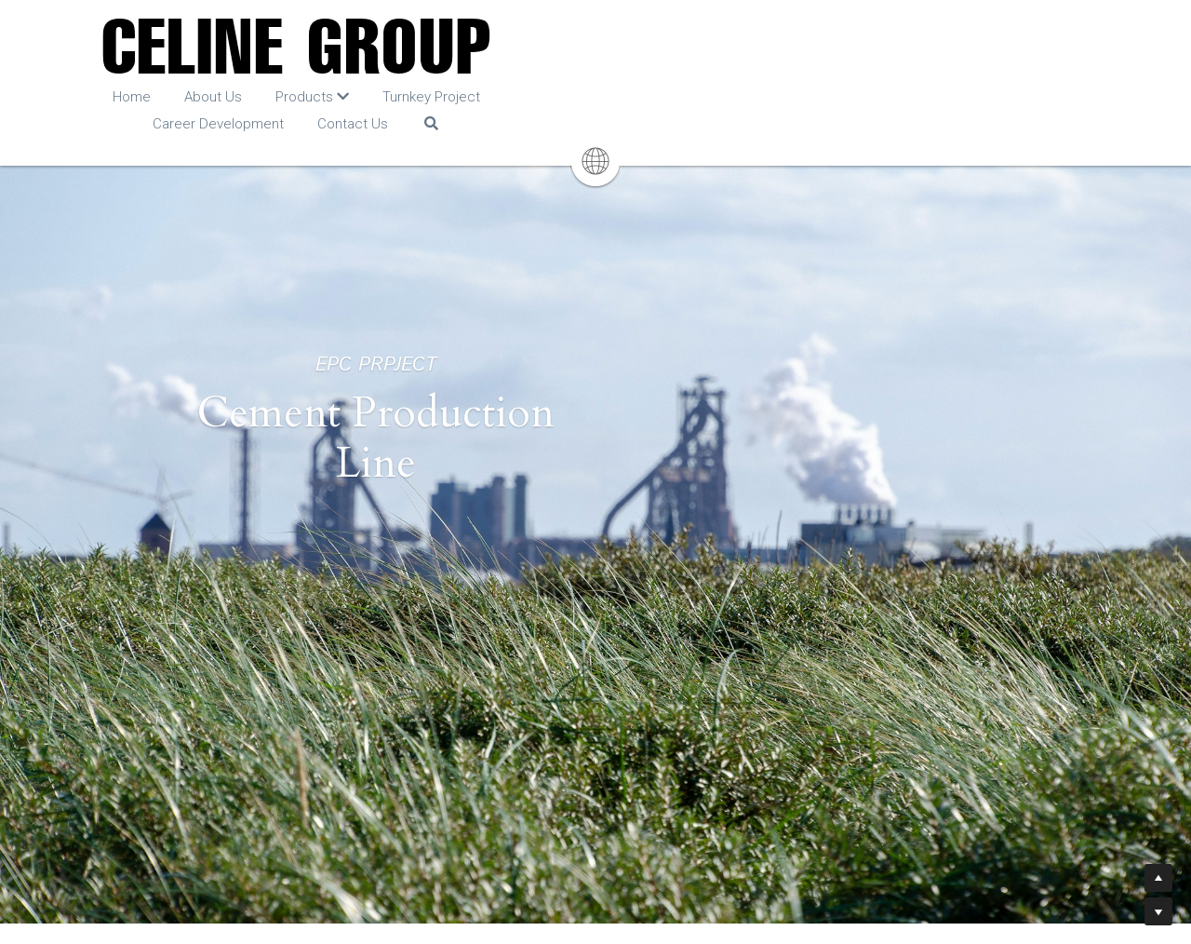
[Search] (931, 99)
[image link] (596, 46)
